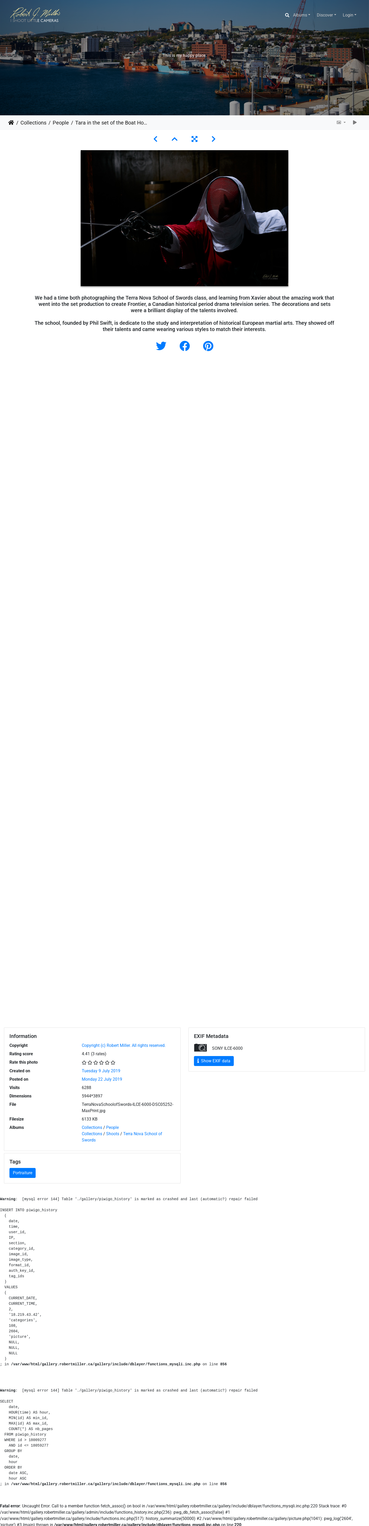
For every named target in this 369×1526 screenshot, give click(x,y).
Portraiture (22, 1172)
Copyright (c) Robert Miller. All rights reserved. (124, 1045)
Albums (300, 15)
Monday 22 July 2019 (102, 1079)
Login (348, 15)
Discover (325, 15)
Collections (33, 123)
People (61, 123)
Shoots (112, 1133)
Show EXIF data (213, 1060)
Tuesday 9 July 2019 (101, 1070)
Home (11, 123)
